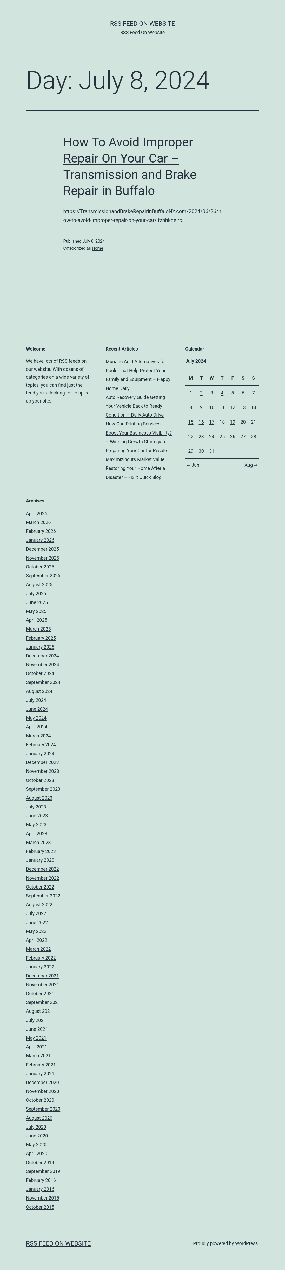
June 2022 (37, 922)
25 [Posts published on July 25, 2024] (222, 436)
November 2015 (42, 1198)
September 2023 (43, 789)
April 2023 (36, 833)
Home (97, 248)
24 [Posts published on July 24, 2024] (211, 436)
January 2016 (40, 1189)
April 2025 (36, 620)
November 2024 (42, 664)
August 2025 (39, 584)
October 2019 (40, 1162)
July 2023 (36, 806)
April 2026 (36, 513)
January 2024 (40, 753)
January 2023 (40, 860)
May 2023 (36, 824)
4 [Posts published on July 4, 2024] (222, 393)
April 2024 (36, 726)
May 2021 (36, 1038)
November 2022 (42, 878)
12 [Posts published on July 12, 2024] (232, 407)
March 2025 (38, 629)
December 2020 (42, 1082)
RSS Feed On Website (142, 23)
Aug (251, 465)
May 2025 (36, 611)
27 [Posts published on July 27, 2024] (243, 436)
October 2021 (40, 993)
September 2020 (43, 1109)
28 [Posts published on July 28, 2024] (253, 436)
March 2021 (38, 1055)
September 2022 (43, 895)
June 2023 (37, 815)
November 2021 (42, 984)
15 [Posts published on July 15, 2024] (190, 422)
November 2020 (42, 1091)
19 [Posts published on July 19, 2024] (232, 422)
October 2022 (40, 887)
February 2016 (41, 1180)
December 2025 (42, 549)
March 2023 (38, 842)
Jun (192, 465)
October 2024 (40, 673)
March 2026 (38, 522)
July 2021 (36, 1020)
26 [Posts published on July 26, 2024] (232, 436)
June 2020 (37, 1135)
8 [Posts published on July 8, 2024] (190, 407)
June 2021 (37, 1029)
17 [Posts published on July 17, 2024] (211, 422)
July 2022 (36, 913)
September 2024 (43, 682)
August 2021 (39, 1011)
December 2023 (42, 762)
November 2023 (42, 771)
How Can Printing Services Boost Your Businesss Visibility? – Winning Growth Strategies (139, 432)
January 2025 (40, 647)
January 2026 (40, 540)
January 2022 (40, 966)
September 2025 (43, 575)
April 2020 (36, 1153)
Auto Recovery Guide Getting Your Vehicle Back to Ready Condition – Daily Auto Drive (135, 406)
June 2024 (37, 709)
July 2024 (36, 700)
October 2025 (40, 566)
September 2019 (43, 1171)
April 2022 (36, 940)
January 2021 (40, 1073)
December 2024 (42, 655)
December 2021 (42, 976)
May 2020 (36, 1144)
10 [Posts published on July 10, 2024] (211, 407)
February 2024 (41, 744)
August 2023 (39, 798)
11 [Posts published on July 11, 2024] (222, 407)
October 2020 (40, 1100)
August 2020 (39, 1118)
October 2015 (40, 1207)
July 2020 (36, 1127)
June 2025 (37, 602)
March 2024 (38, 735)
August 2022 (39, 904)
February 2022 (41, 958)
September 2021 (43, 1002)
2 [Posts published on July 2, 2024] (201, 393)
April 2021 (36, 1046)
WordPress (246, 1243)
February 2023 (41, 851)
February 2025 (41, 638)
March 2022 (38, 949)
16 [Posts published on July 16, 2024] (201, 422)
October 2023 (40, 780)
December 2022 (42, 869)
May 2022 (36, 931)
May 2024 (36, 718)
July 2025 (36, 593)
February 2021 (41, 1064)
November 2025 (42, 558)
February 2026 (41, 531)
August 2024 (39, 691)
